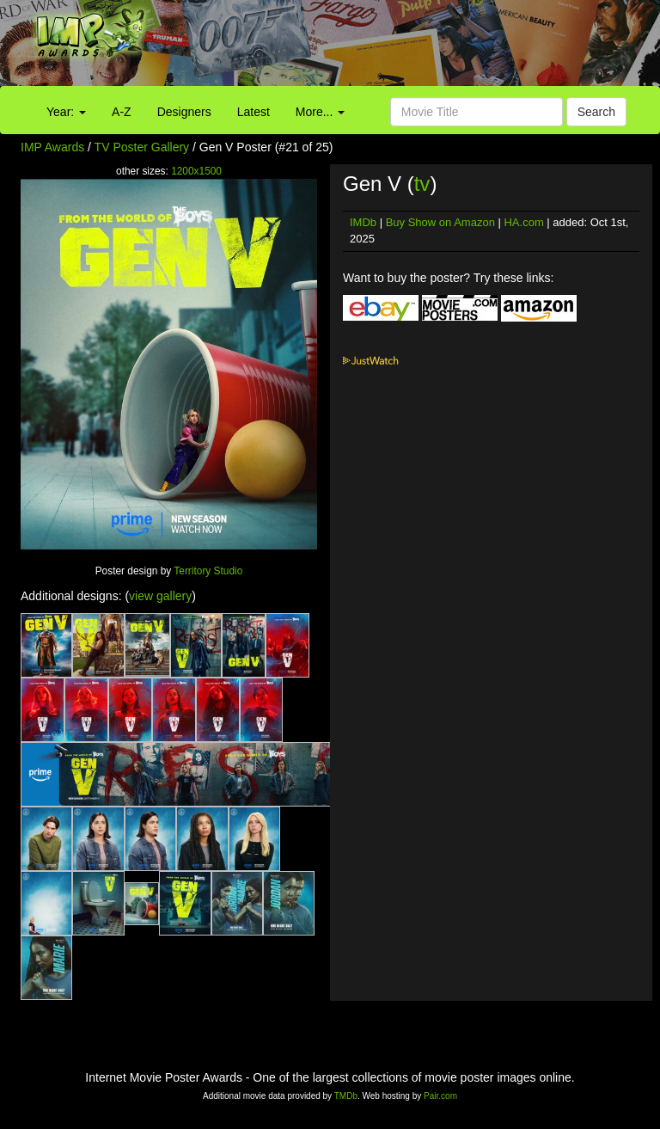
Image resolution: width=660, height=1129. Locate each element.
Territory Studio (208, 571)
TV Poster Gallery (142, 147)
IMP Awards (52, 147)
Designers (184, 112)
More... (320, 112)
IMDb (363, 222)
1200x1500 (196, 171)
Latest (253, 112)
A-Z (121, 112)
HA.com (523, 222)
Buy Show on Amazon (440, 222)
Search (596, 112)
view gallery (160, 596)
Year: (66, 112)
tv (422, 183)
